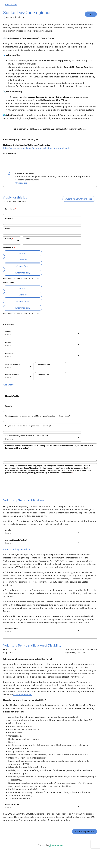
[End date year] (50, 378)
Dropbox (22, 259)
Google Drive (22, 266)
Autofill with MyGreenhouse (78, 199)
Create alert (21, 183)
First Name (10, 209)
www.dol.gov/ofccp (22, 694)
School (8, 331)
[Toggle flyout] (18, 240)
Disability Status (12, 804)
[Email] (42, 232)
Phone (28, 239)
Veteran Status (11, 628)
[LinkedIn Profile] (42, 399)
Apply (91, 14)
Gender (8, 530)
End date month (11, 374)
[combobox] (5, 242)
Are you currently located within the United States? (27, 436)
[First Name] (42, 212)
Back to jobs (10, 4)
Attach (22, 253)
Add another (9, 385)
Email (8, 229)
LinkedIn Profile (12, 396)
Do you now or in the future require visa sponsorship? (28, 426)
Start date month (12, 364)
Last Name (10, 219)
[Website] (42, 409)
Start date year (44, 364)
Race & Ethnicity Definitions (16, 549)
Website (8, 406)
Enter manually (22, 273)
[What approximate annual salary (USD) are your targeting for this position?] (42, 419)
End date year (43, 374)
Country (9, 239)
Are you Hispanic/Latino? (16, 540)
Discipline (9, 353)
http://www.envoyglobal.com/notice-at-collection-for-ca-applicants (36, 148)
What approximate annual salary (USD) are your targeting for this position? (38, 416)
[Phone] (52, 242)
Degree (8, 342)
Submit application (84, 831)
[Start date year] (50, 368)
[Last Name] (42, 222)
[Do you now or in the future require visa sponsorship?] (42, 429)
